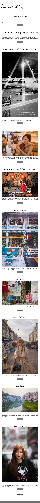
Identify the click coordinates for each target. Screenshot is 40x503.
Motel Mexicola (20, 210)
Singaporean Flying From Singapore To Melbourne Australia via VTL (20, 32)
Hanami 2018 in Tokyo (20, 386)
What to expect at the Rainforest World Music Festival (20, 170)
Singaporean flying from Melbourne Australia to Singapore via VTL (20, 50)
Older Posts (20, 494)
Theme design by (34, 501)
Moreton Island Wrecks (20, 16)
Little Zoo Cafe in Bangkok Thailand (20, 130)
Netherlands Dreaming (20, 318)
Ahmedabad (20, 279)
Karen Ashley (12, 7)
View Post (20, 42)
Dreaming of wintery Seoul (20, 426)
